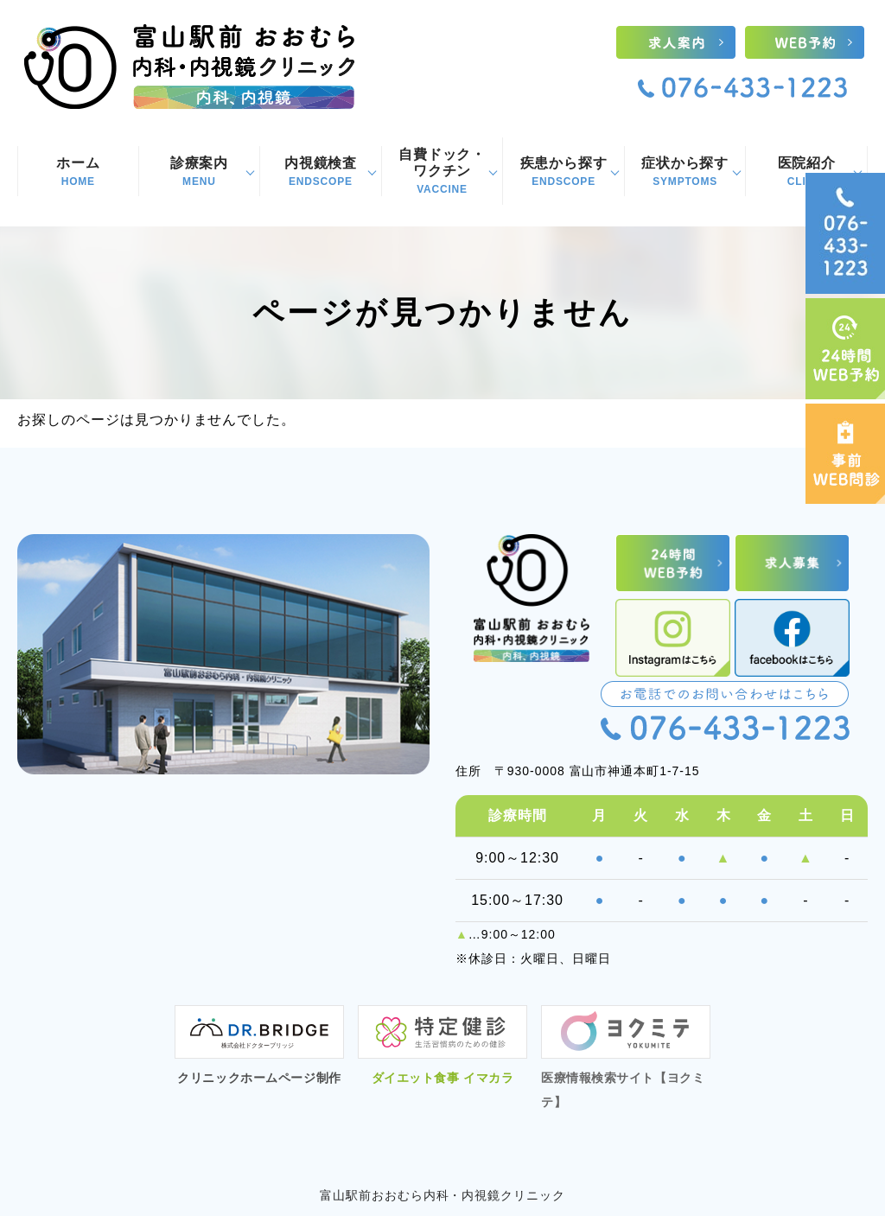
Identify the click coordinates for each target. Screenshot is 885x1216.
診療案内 (199, 172)
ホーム (78, 172)
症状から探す (685, 172)
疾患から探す (563, 172)
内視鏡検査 (320, 172)
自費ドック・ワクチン (442, 171)
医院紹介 (806, 172)
